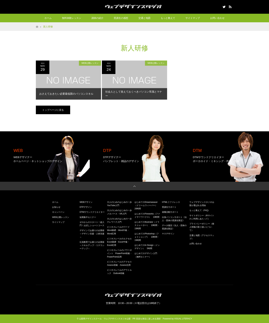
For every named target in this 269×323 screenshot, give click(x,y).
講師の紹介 (97, 18)
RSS (229, 6)
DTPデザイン (86, 207)
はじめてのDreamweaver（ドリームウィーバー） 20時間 (146, 205)
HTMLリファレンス (171, 202)
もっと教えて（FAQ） (199, 210)
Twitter (223, 6)
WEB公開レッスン (89, 63)
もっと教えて (168, 18)
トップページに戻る (53, 110)
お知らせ (56, 207)
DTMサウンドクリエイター (92, 212)
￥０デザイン (168, 233)
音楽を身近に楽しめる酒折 (148, 319)
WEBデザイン (86, 202)
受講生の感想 (121, 18)
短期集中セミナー (88, 217)
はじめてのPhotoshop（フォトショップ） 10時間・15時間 (146, 236)
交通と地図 (144, 18)
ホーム (48, 18)
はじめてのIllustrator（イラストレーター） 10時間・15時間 (146, 225)
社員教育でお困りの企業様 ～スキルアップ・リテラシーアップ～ (93, 245)
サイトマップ (192, 18)
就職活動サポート (170, 212)
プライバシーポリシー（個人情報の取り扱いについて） (201, 227)
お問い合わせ (217, 18)
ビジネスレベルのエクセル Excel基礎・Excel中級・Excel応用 (120, 241)
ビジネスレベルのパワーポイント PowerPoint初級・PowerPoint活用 (119, 253)
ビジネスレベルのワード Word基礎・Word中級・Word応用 (119, 230)
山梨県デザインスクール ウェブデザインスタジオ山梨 (105, 319)
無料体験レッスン (71, 18)
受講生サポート (169, 207)
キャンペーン (58, 212)
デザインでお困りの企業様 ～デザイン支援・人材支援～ (93, 233)
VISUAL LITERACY (183, 319)
